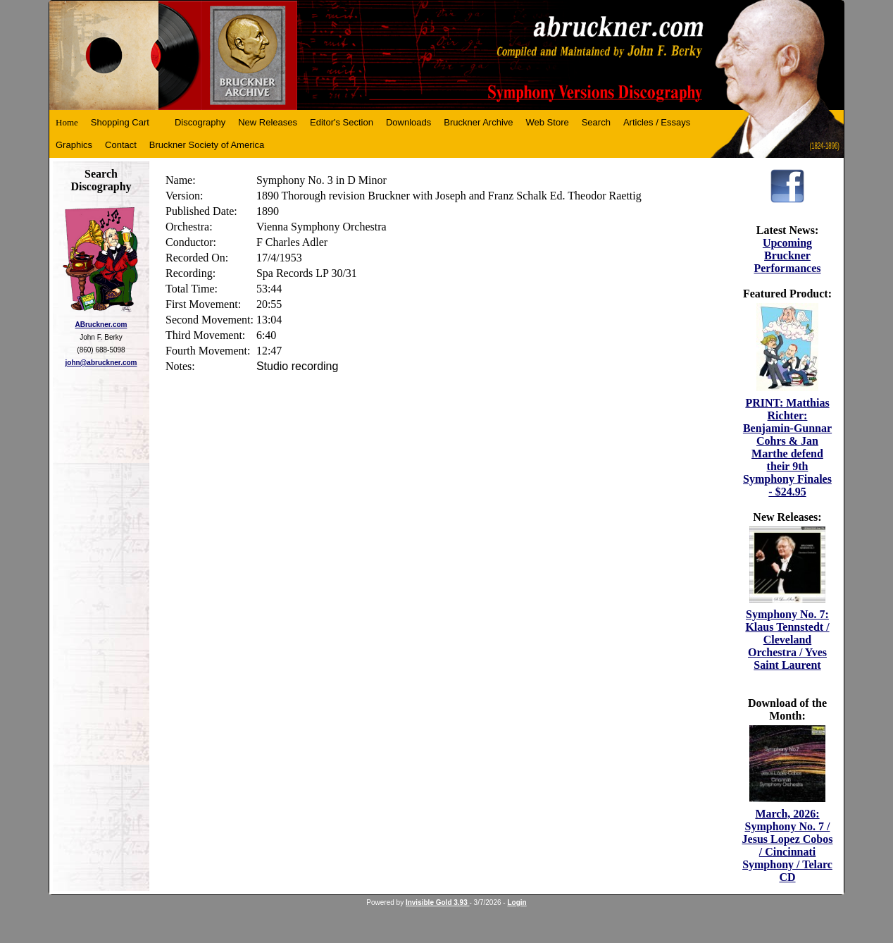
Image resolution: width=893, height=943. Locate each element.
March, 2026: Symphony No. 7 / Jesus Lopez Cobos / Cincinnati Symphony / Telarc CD (787, 845)
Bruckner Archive (478, 122)
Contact (121, 145)
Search (596, 122)
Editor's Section (341, 122)
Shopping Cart (120, 122)
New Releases (267, 122)
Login (516, 902)
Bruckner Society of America (206, 145)
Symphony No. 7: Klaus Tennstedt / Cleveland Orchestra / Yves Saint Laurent (787, 639)
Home (67, 122)
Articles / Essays (656, 122)
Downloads (408, 122)
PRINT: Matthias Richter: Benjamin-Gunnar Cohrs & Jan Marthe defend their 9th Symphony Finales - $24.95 (787, 447)
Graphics (74, 145)
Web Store (547, 122)
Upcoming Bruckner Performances (787, 255)
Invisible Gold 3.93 (438, 902)
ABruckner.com (101, 324)
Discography (200, 122)
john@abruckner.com (101, 362)
